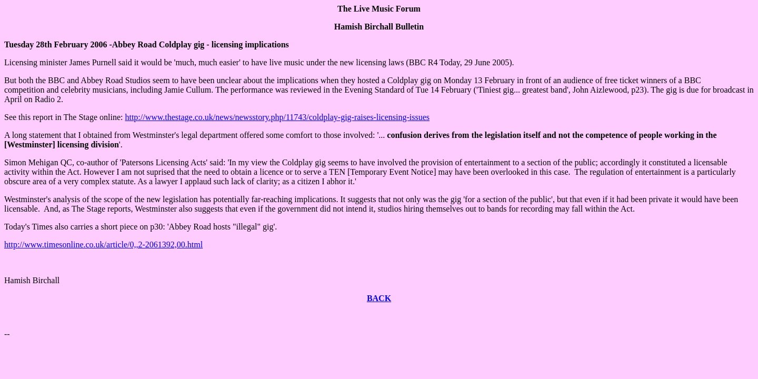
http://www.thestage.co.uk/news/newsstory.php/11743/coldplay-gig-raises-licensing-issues (277, 117)
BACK (379, 298)
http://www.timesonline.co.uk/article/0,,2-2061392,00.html (103, 244)
